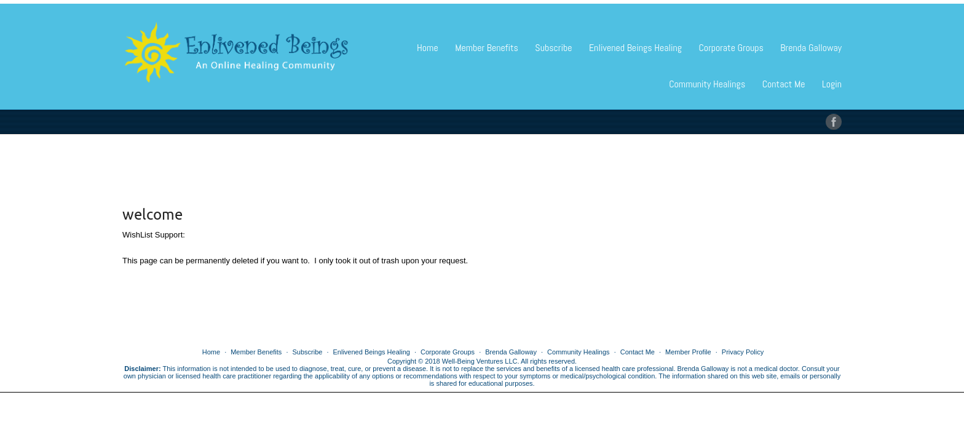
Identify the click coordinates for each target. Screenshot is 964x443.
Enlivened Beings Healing (635, 47)
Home (427, 47)
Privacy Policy (743, 352)
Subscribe (553, 47)
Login (832, 84)
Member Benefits (486, 47)
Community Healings (707, 84)
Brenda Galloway (811, 47)
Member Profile (688, 352)
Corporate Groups (730, 47)
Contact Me (783, 84)
